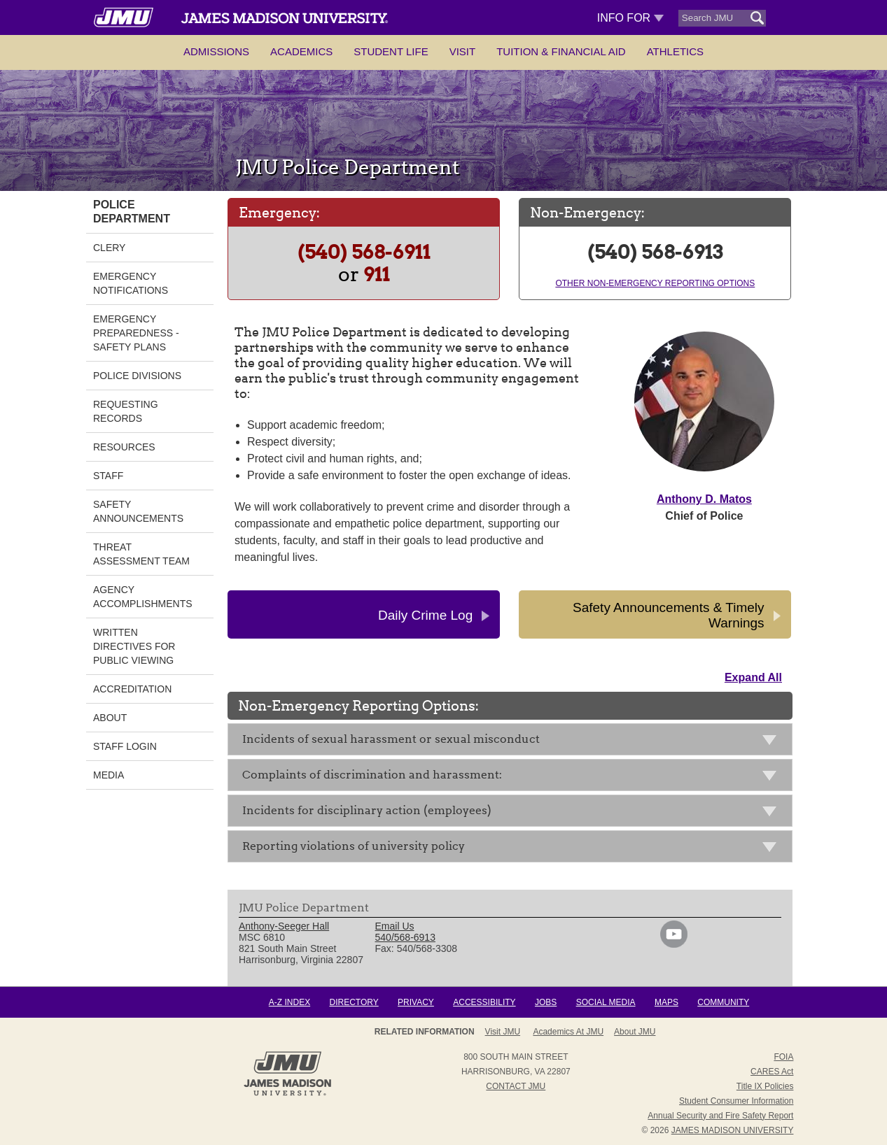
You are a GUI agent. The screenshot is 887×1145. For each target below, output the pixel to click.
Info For (630, 18)
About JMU (634, 1032)
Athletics (675, 51)
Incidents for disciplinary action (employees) (513, 813)
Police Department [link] (131, 212)
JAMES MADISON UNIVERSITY (732, 1130)
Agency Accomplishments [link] (143, 596)
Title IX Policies (765, 1086)
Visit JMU (502, 1032)
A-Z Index (289, 1002)
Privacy (416, 1002)
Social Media (606, 1002)
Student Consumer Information (736, 1101)
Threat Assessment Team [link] (141, 554)
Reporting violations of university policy (513, 848)
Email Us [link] (394, 926)
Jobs (546, 1002)
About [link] (110, 717)
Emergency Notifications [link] (130, 283)
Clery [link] (109, 247)
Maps (666, 1002)
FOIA (783, 1057)
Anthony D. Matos (704, 499)
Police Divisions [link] (137, 375)
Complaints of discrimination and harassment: (513, 777)
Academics (301, 51)
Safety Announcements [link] (138, 511)
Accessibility (484, 1002)
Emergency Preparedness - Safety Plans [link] (136, 333)
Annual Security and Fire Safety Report (720, 1116)
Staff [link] (108, 475)
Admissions (216, 51)
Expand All (753, 677)
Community (723, 1002)
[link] (673, 944)
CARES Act (771, 1071)
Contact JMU (515, 1086)
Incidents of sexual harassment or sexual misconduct (513, 741)
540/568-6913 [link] (405, 937)
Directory (353, 1002)
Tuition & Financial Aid (560, 51)
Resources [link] (124, 447)
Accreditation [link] (132, 689)
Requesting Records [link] (125, 411)
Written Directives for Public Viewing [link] (134, 646)
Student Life (391, 51)
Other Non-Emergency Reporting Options (655, 283)
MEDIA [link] (108, 775)
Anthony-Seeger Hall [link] (284, 926)
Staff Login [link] (125, 746)
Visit (462, 51)
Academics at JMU (568, 1032)
